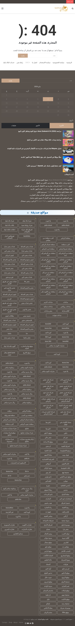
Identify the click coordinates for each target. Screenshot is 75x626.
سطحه (9, 411)
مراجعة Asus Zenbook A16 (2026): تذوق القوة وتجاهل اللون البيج (39, 131)
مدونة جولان (48, 538)
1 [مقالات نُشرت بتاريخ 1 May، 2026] (6, 95)
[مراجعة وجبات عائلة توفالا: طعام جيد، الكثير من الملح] (68, 142)
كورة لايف (65, 324)
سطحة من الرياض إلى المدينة (65, 286)
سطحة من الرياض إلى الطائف (48, 261)
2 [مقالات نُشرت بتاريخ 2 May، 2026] (68, 99)
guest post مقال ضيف (9, 354)
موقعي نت (65, 547)
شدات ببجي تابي (9, 251)
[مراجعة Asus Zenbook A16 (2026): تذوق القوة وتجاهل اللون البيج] (68, 134)
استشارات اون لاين (65, 499)
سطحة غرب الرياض (48, 249)
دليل (48, 599)
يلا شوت (65, 221)
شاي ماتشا (26, 338)
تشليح (27, 428)
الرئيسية (69, 62)
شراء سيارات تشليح (27, 433)
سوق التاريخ (27, 353)
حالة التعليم (48, 560)
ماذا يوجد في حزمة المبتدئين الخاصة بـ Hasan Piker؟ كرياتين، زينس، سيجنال (46, 201)
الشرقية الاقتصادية (48, 459)
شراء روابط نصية (26, 225)
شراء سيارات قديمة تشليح (18, 446)
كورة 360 (48, 337)
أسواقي (48, 464)
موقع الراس (48, 551)
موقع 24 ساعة (48, 442)
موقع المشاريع (65, 556)
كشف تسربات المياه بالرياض (65, 406)
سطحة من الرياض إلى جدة (65, 254)
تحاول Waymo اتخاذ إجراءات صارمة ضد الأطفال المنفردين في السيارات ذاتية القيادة (34, 148)
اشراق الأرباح (48, 525)
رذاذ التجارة (48, 507)
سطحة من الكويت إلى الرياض (48, 293)
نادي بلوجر (48, 477)
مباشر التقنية (48, 516)
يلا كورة (18, 516)
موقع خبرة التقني (65, 477)
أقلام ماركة (65, 311)
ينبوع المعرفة (65, 560)
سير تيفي (27, 476)
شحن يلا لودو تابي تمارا (9, 289)
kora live (66, 367)
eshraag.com (27, 619)
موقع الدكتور (65, 573)
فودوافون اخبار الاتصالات (9, 237)
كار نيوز (48, 472)
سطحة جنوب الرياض (27, 424)
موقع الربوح (65, 577)
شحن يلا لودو (27, 309)
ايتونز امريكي (9, 255)
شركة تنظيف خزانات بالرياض (48, 400)
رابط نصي (20, 62)
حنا (27, 333)
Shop (10, 622)
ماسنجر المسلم (48, 591)
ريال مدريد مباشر (27, 372)
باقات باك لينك (9, 225)
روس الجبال (48, 534)
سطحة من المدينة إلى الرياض (48, 286)
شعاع (48, 529)
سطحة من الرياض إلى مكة (48, 254)
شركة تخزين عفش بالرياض (65, 387)
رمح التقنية (65, 507)
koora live (48, 328)
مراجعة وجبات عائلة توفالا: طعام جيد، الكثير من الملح (44, 140)
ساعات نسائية (48, 307)
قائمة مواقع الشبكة (43, 619)
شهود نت (48, 512)
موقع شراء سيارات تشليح (9, 434)
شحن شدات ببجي (27, 303)
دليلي (65, 433)
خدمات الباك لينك (8, 62)
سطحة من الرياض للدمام (65, 267)
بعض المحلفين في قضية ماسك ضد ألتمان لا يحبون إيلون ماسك (51, 198)
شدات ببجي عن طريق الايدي (9, 283)
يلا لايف (27, 454)
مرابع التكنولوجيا (65, 451)
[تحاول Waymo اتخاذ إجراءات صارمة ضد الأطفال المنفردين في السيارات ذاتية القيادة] (68, 151)
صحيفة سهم (66, 595)
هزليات (65, 564)
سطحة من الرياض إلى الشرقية (48, 267)
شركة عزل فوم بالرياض (48, 394)
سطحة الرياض (65, 238)
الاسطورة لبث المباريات (18, 463)
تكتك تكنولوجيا (65, 468)
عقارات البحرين (9, 529)
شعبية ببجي (27, 316)
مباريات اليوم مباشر (48, 371)
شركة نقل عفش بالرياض (48, 381)
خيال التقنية (48, 451)
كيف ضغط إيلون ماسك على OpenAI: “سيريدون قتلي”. (43, 166)
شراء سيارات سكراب (9, 428)
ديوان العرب (65, 534)
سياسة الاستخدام (44, 62)
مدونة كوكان (48, 468)
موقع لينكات (66, 591)
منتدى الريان (48, 612)
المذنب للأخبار (65, 551)
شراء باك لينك (26, 221)
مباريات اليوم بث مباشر (56, 346)
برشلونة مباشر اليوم (9, 488)
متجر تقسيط (9, 268)
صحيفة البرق (65, 582)
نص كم (65, 437)
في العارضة (9, 512)
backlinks (27, 236)
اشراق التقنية (65, 446)
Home (21, 622)
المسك (48, 564)
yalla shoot (65, 225)
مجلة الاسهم (48, 455)
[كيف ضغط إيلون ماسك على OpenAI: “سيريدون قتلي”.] (68, 168)
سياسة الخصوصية (58, 62)
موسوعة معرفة (65, 608)
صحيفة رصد (65, 604)
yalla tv (26, 458)
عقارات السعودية (9, 525)
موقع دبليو (48, 547)
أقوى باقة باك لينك (9, 346)
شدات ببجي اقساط (27, 247)
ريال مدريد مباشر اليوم (27, 490)
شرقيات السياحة (48, 521)
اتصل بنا (34, 62)
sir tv (9, 476)
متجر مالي (48, 437)
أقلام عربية (65, 538)
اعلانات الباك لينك (9, 230)
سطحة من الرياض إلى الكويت (65, 293)
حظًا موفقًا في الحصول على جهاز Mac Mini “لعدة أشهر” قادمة (41, 157)
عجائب (65, 481)
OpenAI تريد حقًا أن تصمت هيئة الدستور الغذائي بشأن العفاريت (50, 195)
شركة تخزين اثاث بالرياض (65, 381)
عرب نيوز (65, 459)
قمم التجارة (65, 586)
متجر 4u (26, 281)
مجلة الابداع (65, 494)
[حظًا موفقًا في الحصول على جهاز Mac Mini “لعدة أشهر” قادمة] (68, 159)
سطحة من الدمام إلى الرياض (48, 280)
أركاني (65, 516)
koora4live (65, 328)
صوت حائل (48, 577)
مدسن (65, 490)
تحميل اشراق (65, 503)
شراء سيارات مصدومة (9, 440)
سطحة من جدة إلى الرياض (65, 280)
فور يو (9, 299)
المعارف (48, 499)
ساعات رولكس (66, 307)
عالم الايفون (65, 464)
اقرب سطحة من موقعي (48, 239)
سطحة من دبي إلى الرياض (48, 273)
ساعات (65, 302)
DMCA (27, 62)
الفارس (65, 542)
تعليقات (13, 125)
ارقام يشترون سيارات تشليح (27, 440)
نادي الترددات (48, 494)
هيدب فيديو (48, 503)
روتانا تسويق (48, 490)
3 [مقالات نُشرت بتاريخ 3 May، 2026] (58, 99)
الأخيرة (61, 125)
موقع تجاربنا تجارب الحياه (27, 347)
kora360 (48, 324)
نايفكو (48, 604)
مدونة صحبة (65, 521)
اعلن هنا (48, 422)
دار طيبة (48, 595)
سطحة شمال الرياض (48, 244)
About (15, 622)
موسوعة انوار (65, 525)
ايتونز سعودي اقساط (27, 260)
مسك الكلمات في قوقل (65, 423)
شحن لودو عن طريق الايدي (9, 311)
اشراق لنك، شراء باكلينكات (26, 231)
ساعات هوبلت (56, 315)
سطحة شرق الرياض (65, 249)
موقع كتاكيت (65, 599)
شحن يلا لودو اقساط (9, 260)
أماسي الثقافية (66, 486)
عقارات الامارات (27, 529)
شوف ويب (65, 455)
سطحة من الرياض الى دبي (65, 273)
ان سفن (48, 446)
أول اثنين (48, 569)
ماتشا (9, 333)
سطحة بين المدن (26, 415)
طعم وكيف (65, 512)
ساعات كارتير (48, 302)
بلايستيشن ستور (27, 320)
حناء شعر (9, 329)
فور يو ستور (9, 277)
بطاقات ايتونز (9, 316)
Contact (4, 622)
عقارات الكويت (27, 525)
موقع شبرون (48, 582)
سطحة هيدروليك (9, 415)
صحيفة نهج (65, 472)
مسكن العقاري (18, 534)
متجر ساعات (48, 311)
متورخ (48, 486)
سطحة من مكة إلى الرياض (65, 261)
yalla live (18, 499)
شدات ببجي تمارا (9, 247)
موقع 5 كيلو (48, 433)
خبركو (65, 442)
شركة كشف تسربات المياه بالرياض (65, 400)
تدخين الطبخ (48, 573)
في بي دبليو (65, 569)
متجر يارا (65, 529)
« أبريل (71, 120)
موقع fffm (65, 612)
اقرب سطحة (65, 244)
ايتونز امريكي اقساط (9, 294)
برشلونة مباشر (9, 367)
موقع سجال (48, 542)
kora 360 (48, 341)
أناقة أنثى (48, 481)
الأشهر (38, 125)
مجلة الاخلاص (48, 608)
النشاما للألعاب (48, 556)
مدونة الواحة (48, 586)
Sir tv (27, 471)
